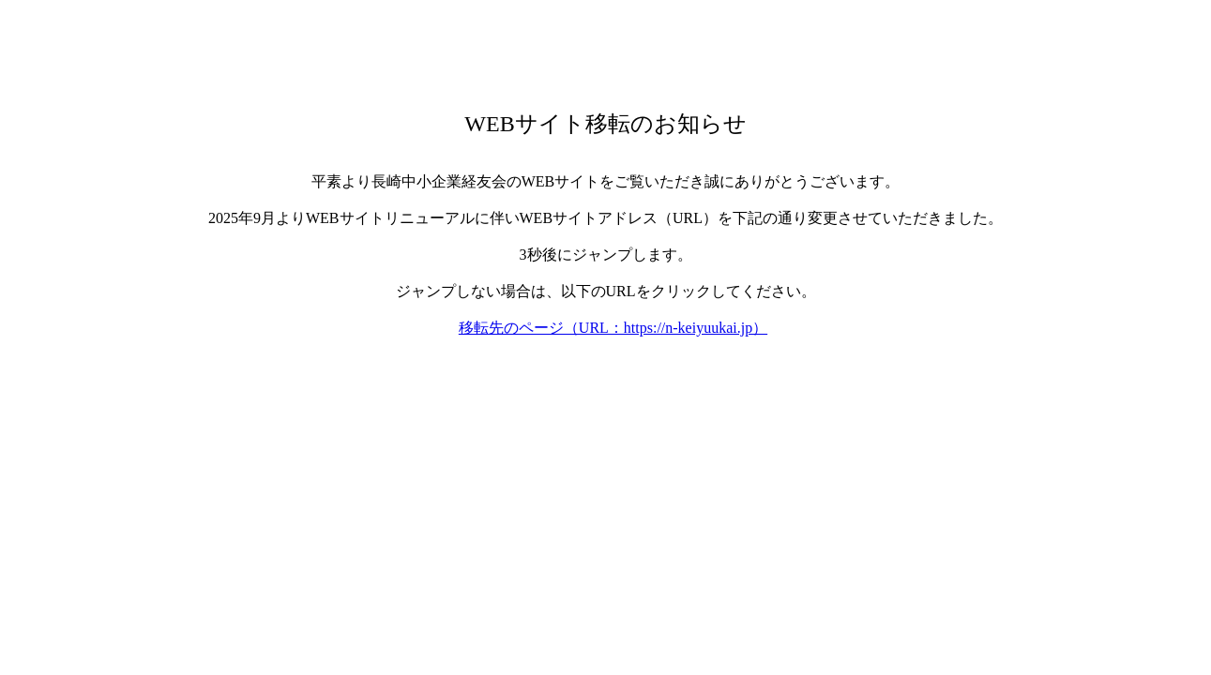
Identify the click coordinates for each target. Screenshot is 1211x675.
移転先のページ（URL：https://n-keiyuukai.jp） (613, 328)
